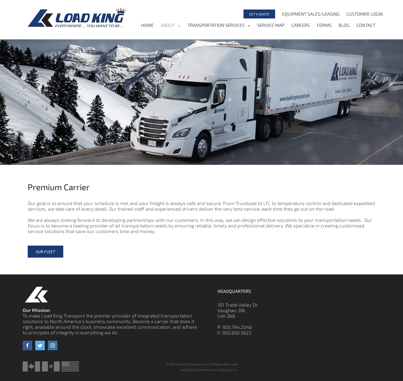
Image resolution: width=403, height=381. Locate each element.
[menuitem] (255, 14)
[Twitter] (40, 345)
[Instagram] (52, 345)
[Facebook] (27, 345)
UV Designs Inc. (227, 369)
